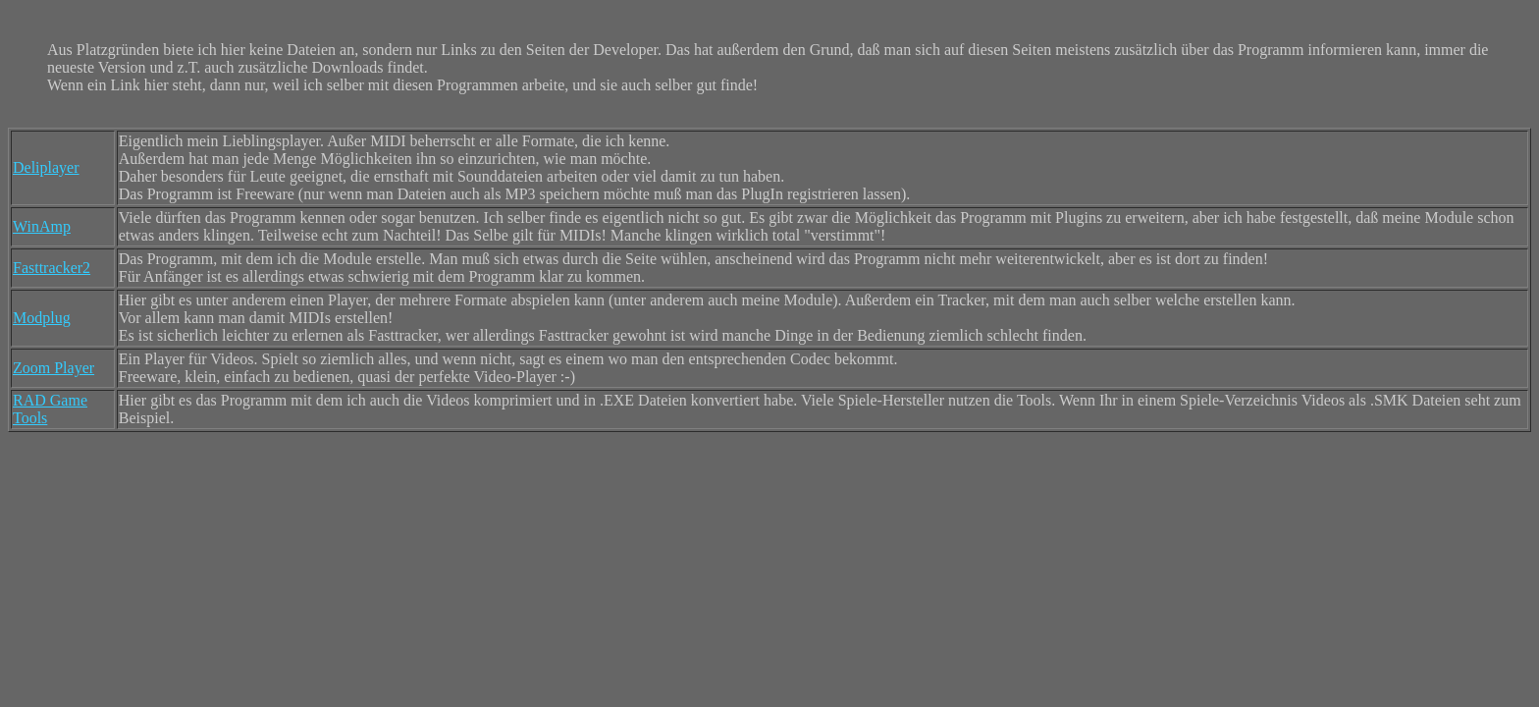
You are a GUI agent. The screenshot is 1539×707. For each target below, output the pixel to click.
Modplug (42, 317)
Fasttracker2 (51, 267)
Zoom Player (53, 367)
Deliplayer (46, 167)
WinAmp (42, 226)
